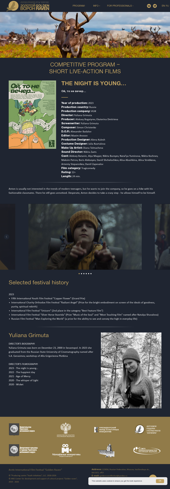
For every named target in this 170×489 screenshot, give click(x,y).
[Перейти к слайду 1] (79, 273)
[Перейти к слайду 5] (88, 273)
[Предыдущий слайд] (6, 236)
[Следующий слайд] (163, 236)
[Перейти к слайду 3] (83, 273)
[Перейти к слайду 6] (91, 273)
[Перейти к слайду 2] (81, 273)
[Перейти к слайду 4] (86, 273)
